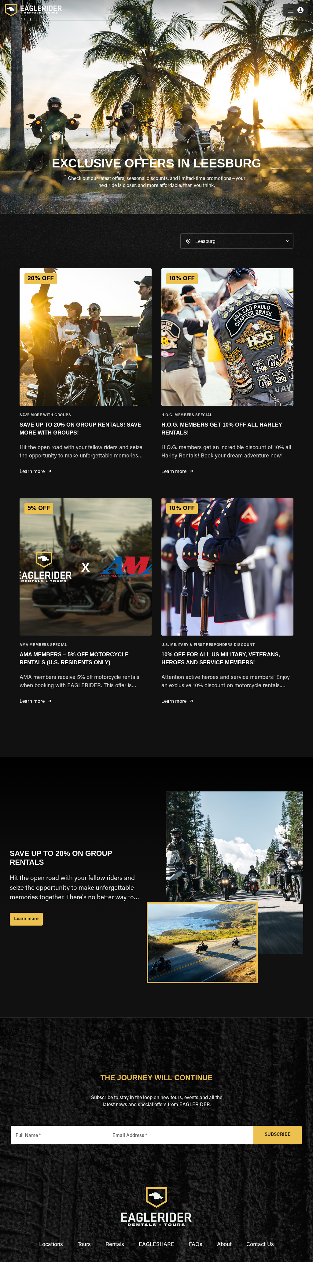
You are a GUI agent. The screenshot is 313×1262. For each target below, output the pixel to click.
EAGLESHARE (156, 1245)
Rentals (114, 1245)
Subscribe (277, 1135)
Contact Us (260, 1245)
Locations (51, 1245)
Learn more (35, 472)
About (224, 1245)
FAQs (195, 1245)
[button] (237, 241)
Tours (84, 1245)
